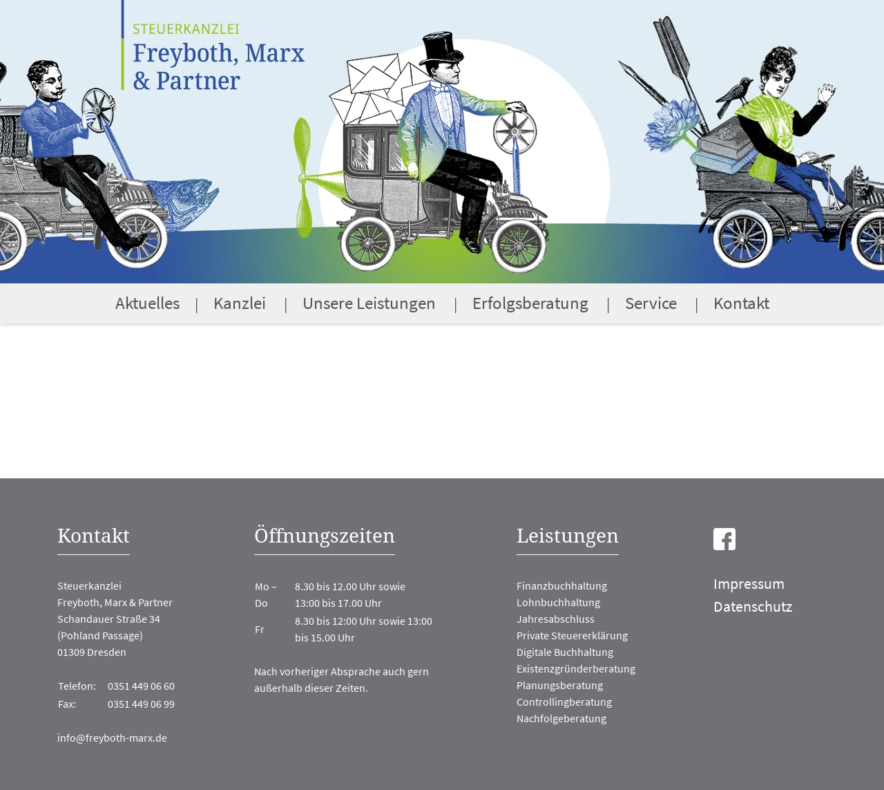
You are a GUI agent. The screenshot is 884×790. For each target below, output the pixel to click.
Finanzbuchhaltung (562, 585)
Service (651, 303)
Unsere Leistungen (369, 303)
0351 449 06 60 (141, 686)
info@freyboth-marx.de (112, 737)
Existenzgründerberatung (576, 668)
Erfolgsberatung (530, 303)
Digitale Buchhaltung (565, 652)
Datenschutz (752, 606)
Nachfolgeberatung (561, 718)
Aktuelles (147, 303)
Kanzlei (239, 303)
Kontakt (741, 303)
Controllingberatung (564, 701)
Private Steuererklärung (572, 635)
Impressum (749, 583)
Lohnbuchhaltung (558, 602)
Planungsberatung (560, 685)
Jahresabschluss (556, 619)
